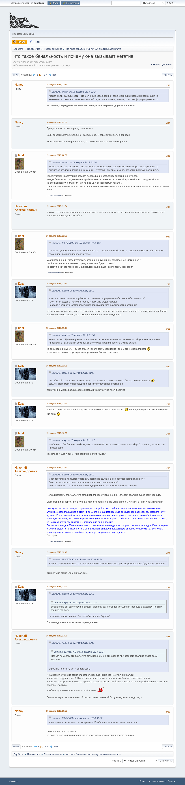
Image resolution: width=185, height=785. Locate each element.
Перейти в (116, 760)
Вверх (16, 746)
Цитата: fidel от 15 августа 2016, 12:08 (72, 594)
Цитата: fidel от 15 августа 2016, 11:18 (72, 373)
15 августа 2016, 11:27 (56, 403)
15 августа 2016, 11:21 (56, 366)
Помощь (143, 781)
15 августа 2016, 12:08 (56, 433)
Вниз (15, 75)
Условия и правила (157, 781)
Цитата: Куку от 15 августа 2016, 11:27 (72, 440)
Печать (168, 75)
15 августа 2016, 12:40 (56, 552)
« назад (155, 64)
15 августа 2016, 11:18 (56, 328)
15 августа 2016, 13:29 (56, 711)
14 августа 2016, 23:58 (56, 122)
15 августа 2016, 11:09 (56, 236)
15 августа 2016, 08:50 (56, 155)
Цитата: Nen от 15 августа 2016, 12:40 (72, 643)
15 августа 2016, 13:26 (56, 636)
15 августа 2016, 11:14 (56, 283)
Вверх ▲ (172, 781)
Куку (21, 283)
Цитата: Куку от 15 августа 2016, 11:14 (72, 335)
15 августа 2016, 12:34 (56, 467)
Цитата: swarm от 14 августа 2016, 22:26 (73, 92)
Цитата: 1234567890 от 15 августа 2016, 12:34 (76, 559)
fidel (21, 155)
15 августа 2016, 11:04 (56, 206)
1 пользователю (53, 195)
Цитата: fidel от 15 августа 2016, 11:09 (72, 290)
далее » (167, 64)
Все (54, 74)
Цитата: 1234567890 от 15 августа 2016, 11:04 (76, 243)
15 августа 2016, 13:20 (56, 586)
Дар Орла (13, 781)
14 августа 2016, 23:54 (56, 84)
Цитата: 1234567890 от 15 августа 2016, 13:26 (76, 718)
